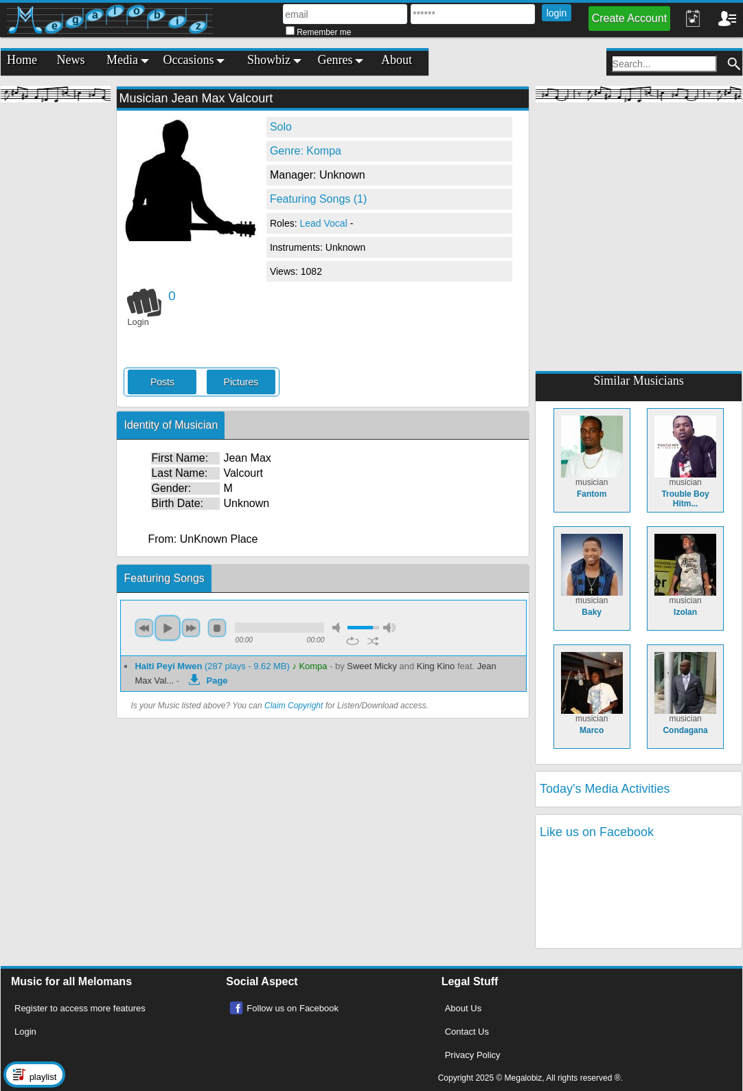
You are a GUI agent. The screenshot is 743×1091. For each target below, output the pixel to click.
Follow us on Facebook (293, 1008)
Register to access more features (80, 1008)
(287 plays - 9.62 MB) (213, 666)
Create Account (629, 18)
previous (144, 628)
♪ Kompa (309, 666)
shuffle (373, 641)
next (191, 628)
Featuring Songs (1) (318, 199)
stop (217, 628)
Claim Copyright (293, 705)
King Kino (436, 666)
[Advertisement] (56, 316)
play (167, 628)
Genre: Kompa (305, 151)
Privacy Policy (473, 1055)
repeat (352, 641)
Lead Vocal (324, 223)
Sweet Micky (372, 666)
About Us (463, 1008)
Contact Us (467, 1031)
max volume (389, 627)
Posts (162, 381)
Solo (281, 127)
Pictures (241, 381)
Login (25, 1031)
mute (338, 627)
